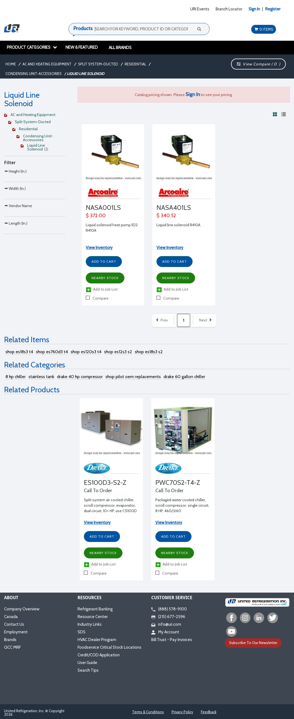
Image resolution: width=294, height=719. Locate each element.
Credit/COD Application (99, 655)
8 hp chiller (15, 376)
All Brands (120, 47)
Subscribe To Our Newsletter (253, 642)
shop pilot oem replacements (133, 376)
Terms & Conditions (148, 712)
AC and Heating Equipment (47, 64)
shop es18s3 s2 (149, 351)
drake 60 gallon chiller (184, 376)
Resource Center (93, 616)
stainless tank (41, 376)
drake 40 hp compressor (80, 376)
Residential (135, 64)
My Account (165, 632)
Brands (10, 639)
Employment (16, 632)
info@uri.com (166, 624)
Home (10, 64)
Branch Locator (229, 9)
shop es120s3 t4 (86, 351)
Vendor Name (18, 228)
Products (83, 28)
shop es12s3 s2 (118, 351)
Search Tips (88, 670)
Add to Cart (104, 261)
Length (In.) (15, 257)
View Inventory (99, 247)
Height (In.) (15, 171)
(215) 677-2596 (168, 616)
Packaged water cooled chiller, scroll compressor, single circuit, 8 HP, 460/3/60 (182, 505)
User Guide (87, 662)
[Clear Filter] (34, 115)
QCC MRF (12, 647)
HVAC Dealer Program (97, 639)
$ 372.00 (96, 216)
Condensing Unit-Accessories (33, 73)
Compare (97, 298)
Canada (11, 616)
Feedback (208, 712)
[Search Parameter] (34, 183)
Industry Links (90, 624)
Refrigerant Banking (95, 609)
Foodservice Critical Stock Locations (109, 647)
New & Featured (81, 47)
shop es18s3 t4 (19, 351)
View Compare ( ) (258, 64)
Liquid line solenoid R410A (178, 224)
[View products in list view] (283, 114)
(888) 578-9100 (169, 609)
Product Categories (32, 47)
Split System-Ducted (98, 64)
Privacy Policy (182, 712)
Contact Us (14, 624)
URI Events (199, 9)
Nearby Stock (105, 278)
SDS (81, 632)
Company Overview (21, 609)
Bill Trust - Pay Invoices (171, 639)
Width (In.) (15, 200)
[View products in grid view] (275, 114)
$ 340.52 (166, 216)
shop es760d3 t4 (52, 351)
